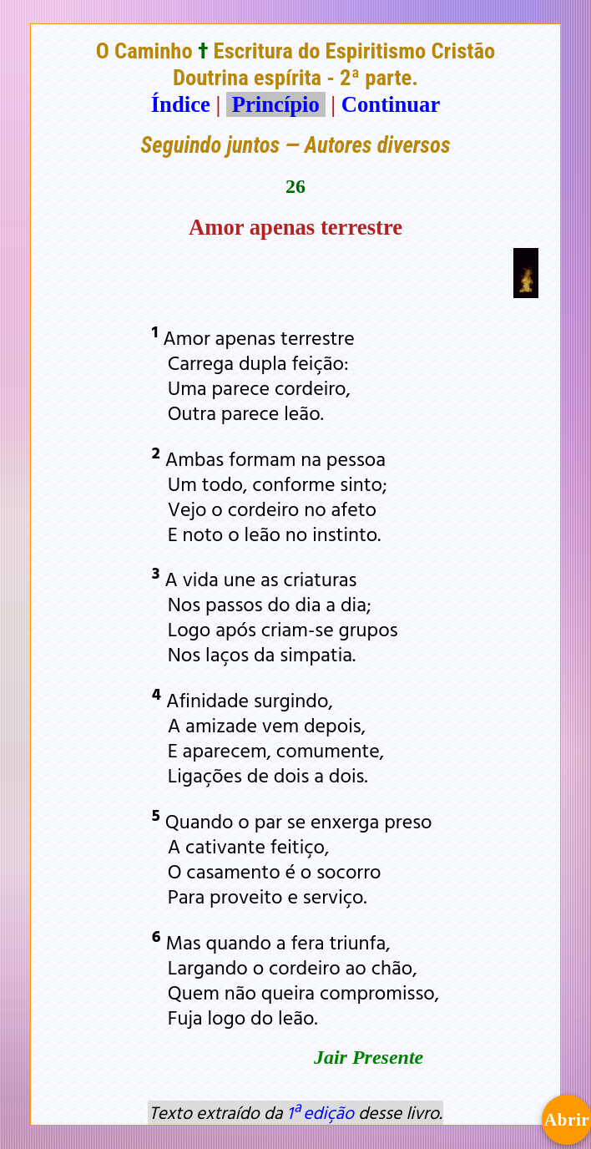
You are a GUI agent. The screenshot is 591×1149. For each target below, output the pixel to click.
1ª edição (320, 1112)
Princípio (275, 104)
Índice (180, 104)
